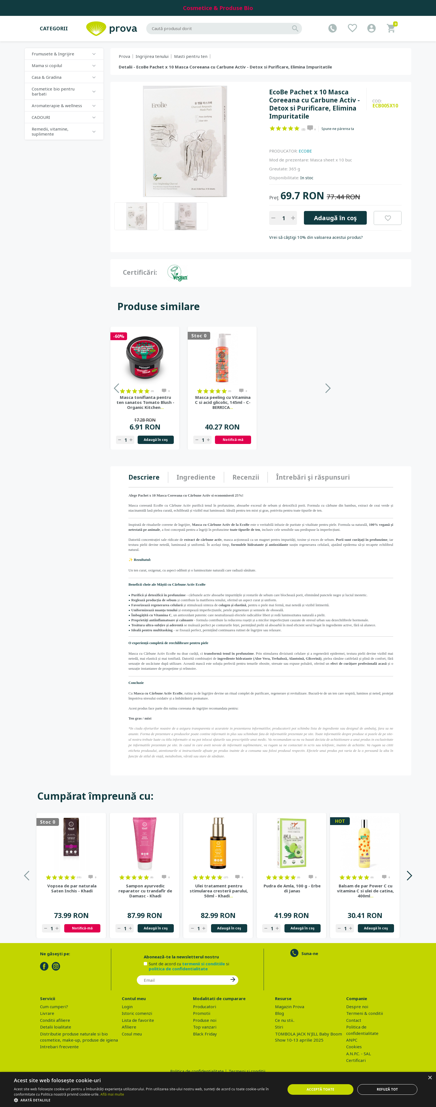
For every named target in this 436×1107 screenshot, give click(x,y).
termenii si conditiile (203, 963)
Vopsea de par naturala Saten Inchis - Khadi (71, 888)
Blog (279, 1013)
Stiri (279, 1027)
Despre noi (357, 1006)
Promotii (201, 1013)
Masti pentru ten (190, 56)
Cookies (354, 1046)
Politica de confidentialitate (197, 1071)
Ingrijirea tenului (152, 56)
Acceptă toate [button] (321, 1089)
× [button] (430, 1078)
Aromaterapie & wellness (57, 105)
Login (127, 1006)
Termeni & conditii (364, 1013)
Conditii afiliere (55, 1020)
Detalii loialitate (55, 1027)
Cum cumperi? (54, 1006)
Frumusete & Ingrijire (53, 54)
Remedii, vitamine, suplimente (50, 131)
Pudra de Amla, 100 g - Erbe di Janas (292, 888)
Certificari (356, 1060)
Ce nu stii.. (284, 1020)
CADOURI (41, 117)
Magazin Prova (289, 1006)
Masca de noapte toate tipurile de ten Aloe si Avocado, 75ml (145, 402)
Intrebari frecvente (59, 1046)
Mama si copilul (47, 65)
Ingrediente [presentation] (196, 477)
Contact (353, 1020)
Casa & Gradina (46, 77)
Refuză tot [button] (387, 1089)
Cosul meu (132, 1034)
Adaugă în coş (335, 217)
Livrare (47, 1013)
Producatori (204, 1006)
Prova (124, 56)
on (272, 128)
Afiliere (129, 1027)
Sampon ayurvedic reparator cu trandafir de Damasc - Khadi (145, 890)
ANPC (351, 1040)
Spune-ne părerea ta (337, 129)
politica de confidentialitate (178, 968)
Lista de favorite (138, 1020)
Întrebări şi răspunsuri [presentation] (313, 477)
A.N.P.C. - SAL (358, 1053)
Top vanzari (204, 1027)
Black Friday (205, 1034)
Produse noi (204, 1020)
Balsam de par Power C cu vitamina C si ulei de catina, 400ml (365, 890)
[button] (146, 1100)
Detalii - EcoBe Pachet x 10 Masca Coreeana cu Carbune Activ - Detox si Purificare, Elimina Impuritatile (225, 67)
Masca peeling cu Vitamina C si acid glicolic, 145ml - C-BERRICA (300, 402)
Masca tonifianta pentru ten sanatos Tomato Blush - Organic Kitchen (223, 402)
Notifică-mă (310, 439)
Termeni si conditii (247, 1071)
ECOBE (305, 151)
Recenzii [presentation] (245, 477)
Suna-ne (309, 953)
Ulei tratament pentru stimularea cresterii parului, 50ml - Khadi (219, 890)
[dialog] (218, 1089)
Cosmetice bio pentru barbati (53, 91)
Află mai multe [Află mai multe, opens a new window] (112, 1094)
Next (409, 875)
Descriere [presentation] (144, 477)
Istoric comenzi (137, 1013)
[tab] (148, 477)
